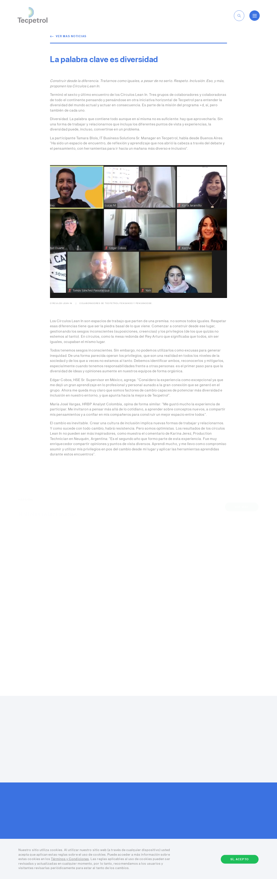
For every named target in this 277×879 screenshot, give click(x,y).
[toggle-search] (239, 16)
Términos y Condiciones (70, 859)
